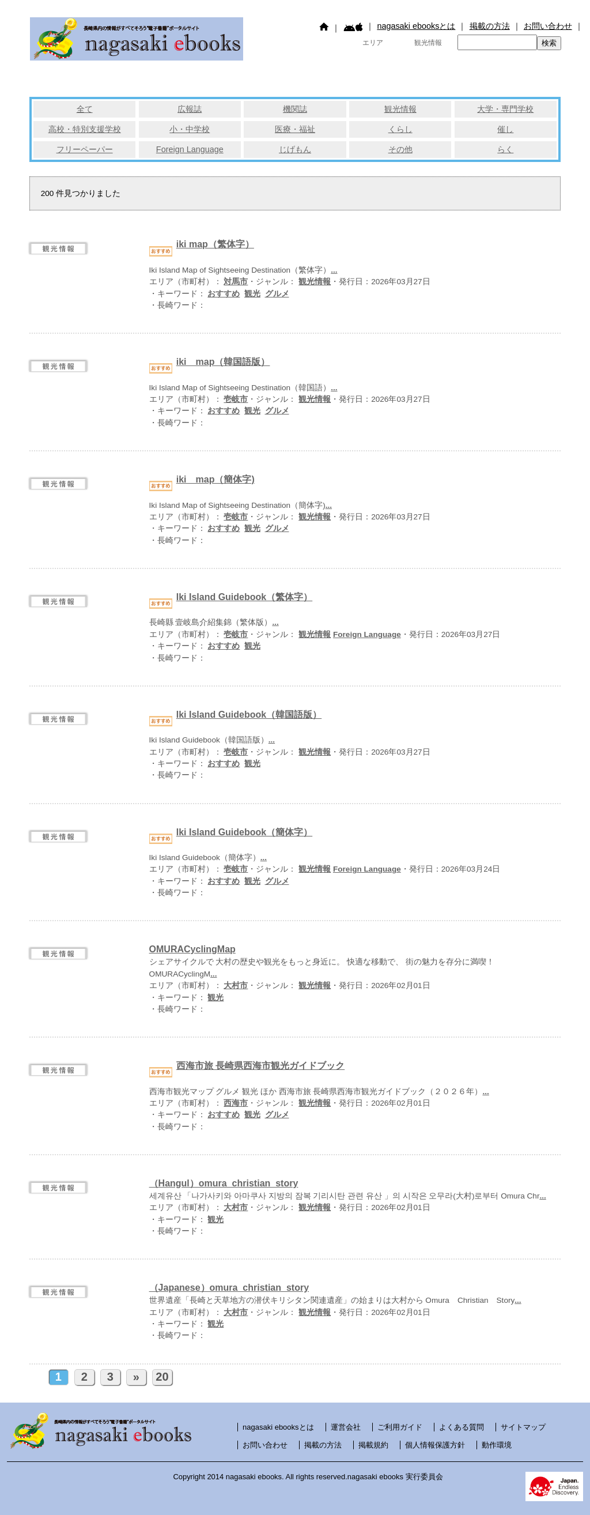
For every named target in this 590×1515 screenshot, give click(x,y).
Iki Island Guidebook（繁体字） (244, 597)
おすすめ (223, 293)
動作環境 (497, 1445)
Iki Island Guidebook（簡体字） (244, 832)
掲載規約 (373, 1445)
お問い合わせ (548, 26)
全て (85, 109)
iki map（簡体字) (215, 479)
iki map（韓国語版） (223, 362)
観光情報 (400, 109)
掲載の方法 (490, 26)
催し (505, 129)
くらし (400, 129)
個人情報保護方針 (435, 1445)
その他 (400, 149)
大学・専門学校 (505, 109)
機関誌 (295, 109)
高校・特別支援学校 (84, 129)
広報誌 (189, 109)
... (334, 270)
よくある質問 (461, 1427)
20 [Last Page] (162, 1376)
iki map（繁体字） (215, 244)
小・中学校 (189, 129)
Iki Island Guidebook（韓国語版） (249, 714)
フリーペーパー (84, 149)
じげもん (295, 149)
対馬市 (236, 281)
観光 (252, 293)
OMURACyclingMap (192, 949)
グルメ (277, 293)
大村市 (236, 985)
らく (505, 149)
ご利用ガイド (399, 1427)
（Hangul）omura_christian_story (223, 1183)
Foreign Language (190, 149)
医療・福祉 (295, 129)
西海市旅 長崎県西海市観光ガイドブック (260, 1066)
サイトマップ (523, 1427)
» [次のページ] (136, 1376)
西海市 (236, 1103)
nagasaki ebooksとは (416, 26)
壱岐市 (236, 399)
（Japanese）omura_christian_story (229, 1287)
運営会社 (346, 1427)
